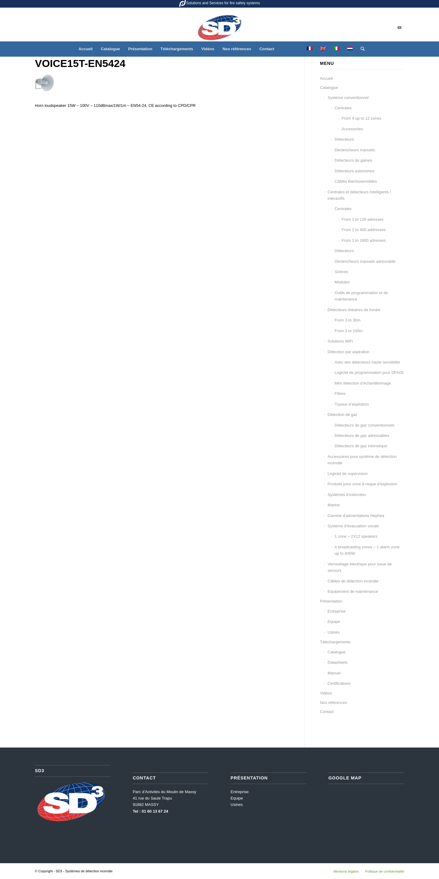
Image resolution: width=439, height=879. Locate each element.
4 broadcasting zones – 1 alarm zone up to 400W (367, 550)
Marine (334, 505)
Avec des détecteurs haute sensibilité (367, 362)
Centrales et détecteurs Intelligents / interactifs (359, 195)
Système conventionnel (348, 97)
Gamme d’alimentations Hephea (356, 515)
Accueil (326, 78)
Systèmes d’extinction (347, 494)
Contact (327, 711)
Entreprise (337, 611)
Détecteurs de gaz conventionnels (364, 425)
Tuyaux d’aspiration (352, 404)
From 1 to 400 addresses (364, 229)
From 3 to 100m (349, 331)
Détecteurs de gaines (353, 160)
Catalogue (329, 87)
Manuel (334, 673)
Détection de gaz (343, 414)
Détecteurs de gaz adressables (362, 435)
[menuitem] (85, 49)
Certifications (339, 683)
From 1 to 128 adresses (362, 219)
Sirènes (341, 271)
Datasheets (338, 662)
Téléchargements (335, 642)
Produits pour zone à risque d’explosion (362, 484)
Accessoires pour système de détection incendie (362, 459)
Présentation (331, 601)
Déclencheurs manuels (355, 150)
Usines (334, 632)
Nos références (333, 702)
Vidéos (326, 693)
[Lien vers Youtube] (399, 27)
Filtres (340, 393)
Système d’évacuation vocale (353, 526)
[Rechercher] (361, 49)
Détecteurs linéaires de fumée (354, 310)
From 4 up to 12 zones (361, 118)
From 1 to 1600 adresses (364, 240)
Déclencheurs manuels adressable (365, 261)
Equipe (334, 621)
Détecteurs (344, 139)
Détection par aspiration (348, 352)
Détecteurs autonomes (355, 171)
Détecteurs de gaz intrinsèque (361, 446)
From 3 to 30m (348, 320)
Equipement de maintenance (353, 591)
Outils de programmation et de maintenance (361, 295)
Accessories (352, 129)
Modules (342, 282)
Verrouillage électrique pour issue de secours (360, 567)
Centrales (343, 108)
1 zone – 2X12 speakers (356, 536)
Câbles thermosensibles (356, 181)
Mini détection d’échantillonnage (363, 383)
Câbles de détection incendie (353, 581)
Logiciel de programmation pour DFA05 (369, 372)
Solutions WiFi (340, 341)
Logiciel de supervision (348, 473)
